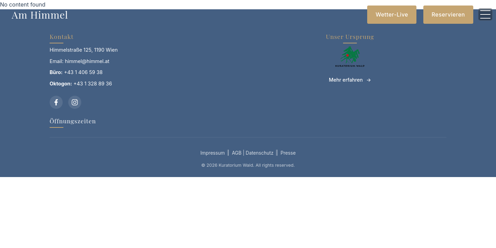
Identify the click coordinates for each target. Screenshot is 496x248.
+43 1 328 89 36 (92, 83)
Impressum (212, 153)
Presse (288, 153)
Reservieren (448, 14)
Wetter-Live (391, 14)
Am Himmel (40, 14)
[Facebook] (56, 102)
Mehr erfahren (346, 80)
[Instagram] (74, 102)
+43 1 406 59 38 (83, 72)
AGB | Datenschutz (252, 153)
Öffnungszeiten (73, 121)
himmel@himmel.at (87, 61)
